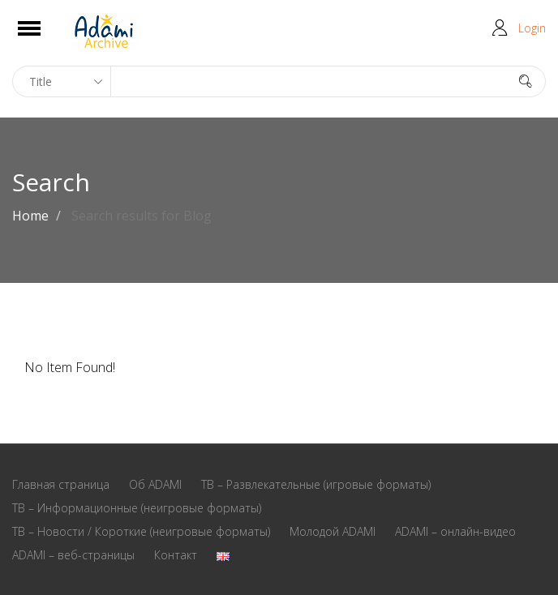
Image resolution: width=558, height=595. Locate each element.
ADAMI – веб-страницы (73, 555)
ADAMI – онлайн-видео (455, 531)
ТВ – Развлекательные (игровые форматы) (316, 484)
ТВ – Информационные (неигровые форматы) (136, 508)
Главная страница (60, 484)
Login (532, 28)
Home (30, 216)
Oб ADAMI (155, 484)
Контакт (175, 555)
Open (43, 38)
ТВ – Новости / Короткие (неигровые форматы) (141, 531)
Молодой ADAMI (333, 531)
